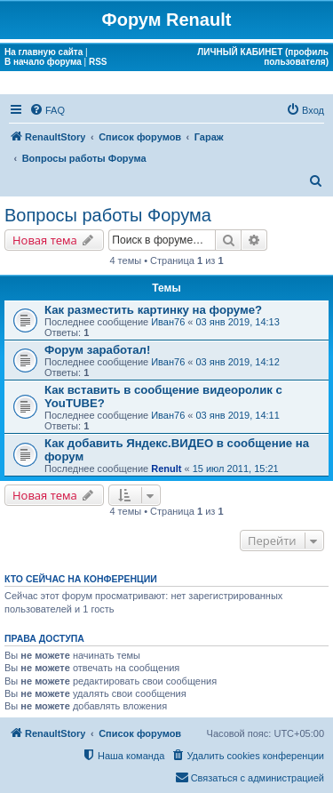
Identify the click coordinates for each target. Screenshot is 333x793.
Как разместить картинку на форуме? (153, 309)
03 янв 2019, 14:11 (238, 415)
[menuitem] (47, 110)
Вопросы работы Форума (107, 215)
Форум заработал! (97, 349)
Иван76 (168, 321)
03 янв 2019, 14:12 (238, 361)
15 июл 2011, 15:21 (236, 468)
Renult (166, 468)
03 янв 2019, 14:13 (238, 321)
